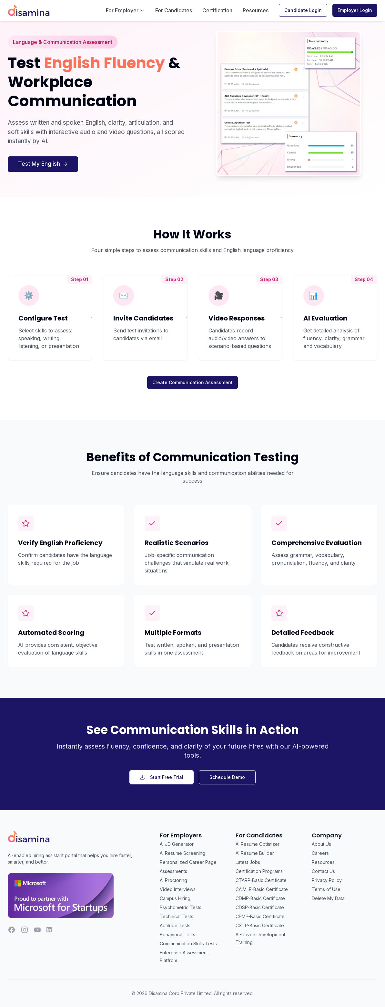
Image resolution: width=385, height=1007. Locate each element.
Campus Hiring (175, 898)
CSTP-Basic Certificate (260, 925)
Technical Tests (176, 916)
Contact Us (323, 871)
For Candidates (173, 10)
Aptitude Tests (175, 925)
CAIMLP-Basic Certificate (262, 889)
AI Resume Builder (255, 853)
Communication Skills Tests (188, 943)
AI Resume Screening (182, 853)
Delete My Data (328, 898)
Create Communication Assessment (192, 382)
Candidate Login (303, 10)
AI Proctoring (173, 880)
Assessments (173, 871)
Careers (320, 853)
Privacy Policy (327, 880)
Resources (255, 10)
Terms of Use (326, 889)
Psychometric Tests (180, 907)
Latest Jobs (248, 862)
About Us (321, 844)
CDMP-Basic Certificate (260, 898)
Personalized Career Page (188, 862)
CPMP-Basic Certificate (260, 916)
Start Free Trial (161, 777)
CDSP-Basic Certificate (260, 907)
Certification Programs (259, 871)
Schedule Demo (227, 777)
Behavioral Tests (177, 934)
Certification (217, 10)
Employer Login (355, 10)
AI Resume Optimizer (257, 844)
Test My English (43, 164)
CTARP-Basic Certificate (261, 880)
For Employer (125, 10)
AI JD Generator (177, 844)
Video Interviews (178, 889)
